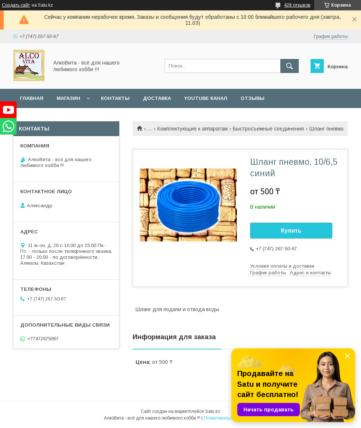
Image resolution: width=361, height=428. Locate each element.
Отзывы (252, 98)
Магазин (68, 98)
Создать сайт (16, 5)
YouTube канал (205, 98)
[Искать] (289, 66)
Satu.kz (212, 411)
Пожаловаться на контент (230, 418)
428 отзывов (297, 5)
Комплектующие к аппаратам (192, 129)
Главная (31, 98)
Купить (291, 230)
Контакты (115, 98)
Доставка (157, 98)
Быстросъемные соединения (268, 129)
